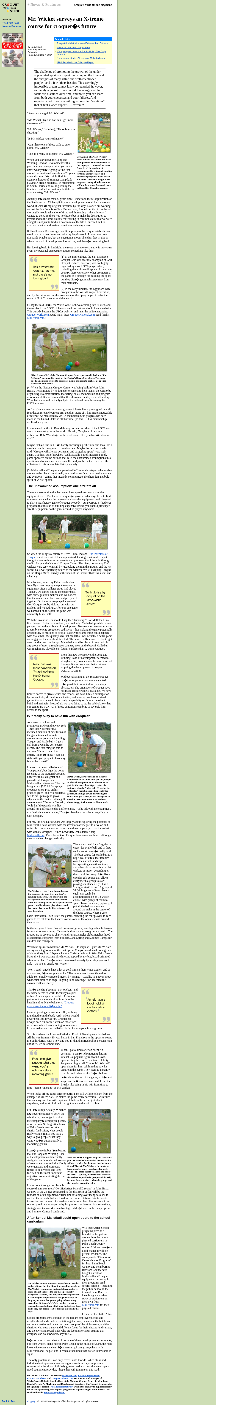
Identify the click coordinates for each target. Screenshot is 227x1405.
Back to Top (8, 1401)
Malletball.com (35, 317)
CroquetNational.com (82, 314)
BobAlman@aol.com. (54, 1392)
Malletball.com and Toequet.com (73, 47)
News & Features (11, 26)
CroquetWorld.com (38, 314)
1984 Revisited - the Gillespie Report (75, 62)
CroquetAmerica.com (88, 1375)
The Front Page (10, 23)
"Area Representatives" (61, 1386)
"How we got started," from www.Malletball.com (81, 58)
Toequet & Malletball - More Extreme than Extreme (82, 43)
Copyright (32, 1401)
